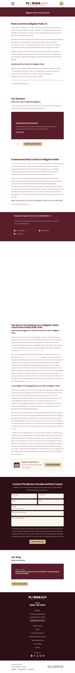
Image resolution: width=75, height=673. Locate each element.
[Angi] (38, 656)
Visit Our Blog (20, 584)
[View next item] (20, 144)
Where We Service (37, 641)
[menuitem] (13, 669)
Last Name (42, 495)
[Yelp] (40, 656)
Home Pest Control (37, 633)
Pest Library (37, 644)
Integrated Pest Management (31, 357)
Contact (37, 648)
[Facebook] (35, 656)
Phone (14, 501)
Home (37, 630)
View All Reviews (33, 144)
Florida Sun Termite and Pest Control (31, 351)
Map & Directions (37, 621)
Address (14, 507)
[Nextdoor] (43, 656)
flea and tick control (33, 381)
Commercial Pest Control (37, 637)
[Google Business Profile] (32, 656)
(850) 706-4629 (37, 605)
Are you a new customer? (19, 512)
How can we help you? (18, 518)
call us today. (43, 381)
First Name (15, 495)
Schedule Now (53, 465)
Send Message (37, 542)
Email (40, 501)
